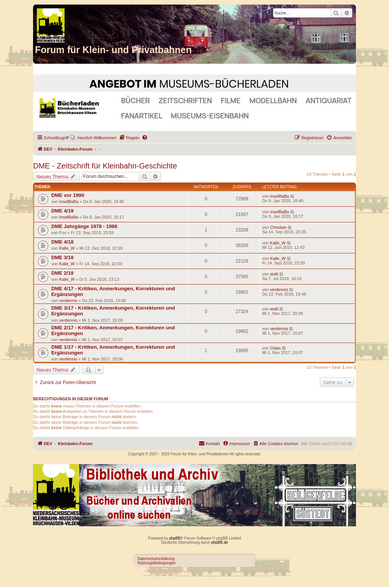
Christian (278, 227)
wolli (274, 274)
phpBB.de (219, 542)
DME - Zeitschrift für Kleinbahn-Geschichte (105, 166)
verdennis (68, 300)
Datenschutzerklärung (156, 559)
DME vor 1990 (67, 195)
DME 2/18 (62, 273)
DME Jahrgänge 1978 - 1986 (84, 226)
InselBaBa (68, 201)
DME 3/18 (62, 257)
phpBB (174, 538)
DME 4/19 (62, 211)
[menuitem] (94, 137)
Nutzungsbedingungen (157, 563)
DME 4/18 (62, 242)
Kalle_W (67, 248)
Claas (275, 348)
